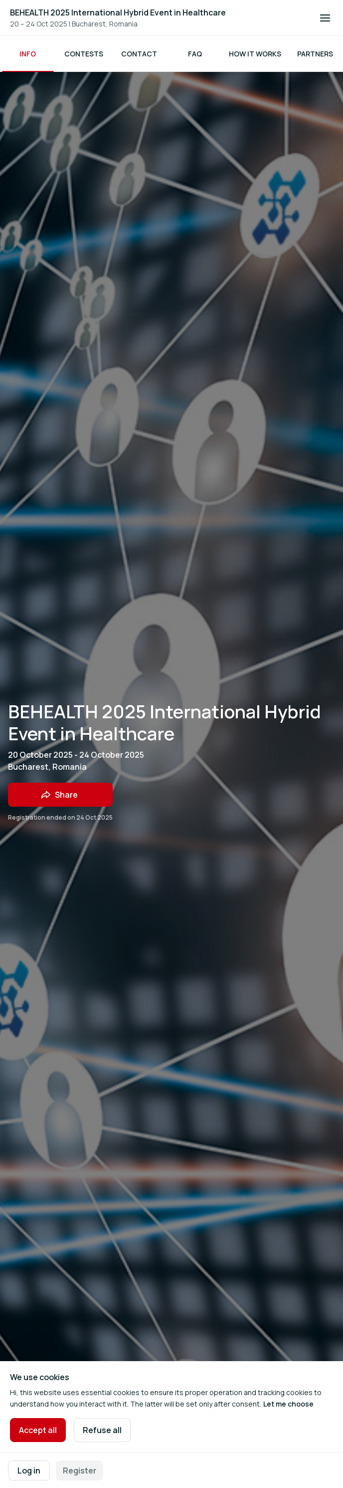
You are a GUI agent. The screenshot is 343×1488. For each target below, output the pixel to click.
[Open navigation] (325, 18)
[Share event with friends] (60, 795)
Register (79, 1470)
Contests (83, 53)
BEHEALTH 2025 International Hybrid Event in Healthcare (118, 12)
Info (27, 53)
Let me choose (288, 1404)
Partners (315, 53)
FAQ (195, 53)
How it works (255, 53)
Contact (139, 53)
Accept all (38, 1430)
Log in (28, 1470)
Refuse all (102, 1430)
